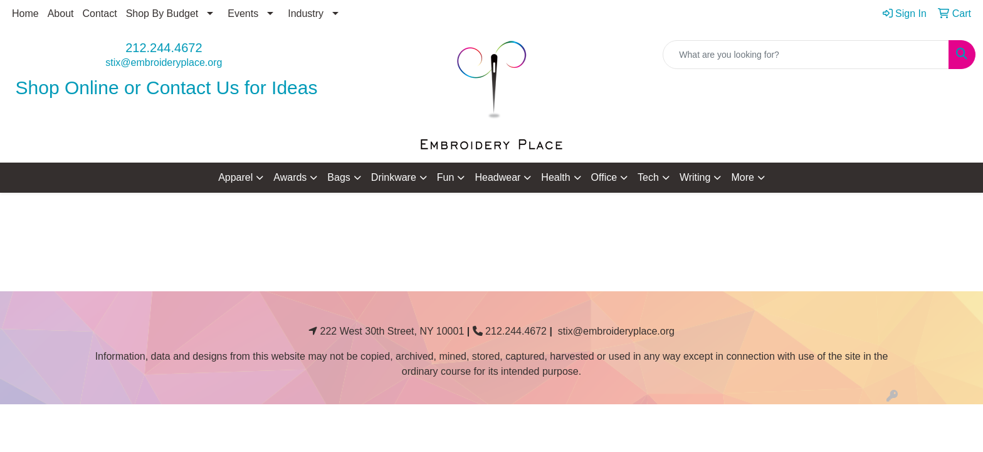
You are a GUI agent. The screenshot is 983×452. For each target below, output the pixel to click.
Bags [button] (338, 177)
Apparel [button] (235, 177)
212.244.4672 (163, 48)
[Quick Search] (806, 54)
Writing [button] (695, 177)
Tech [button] (648, 177)
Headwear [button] (497, 177)
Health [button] (555, 177)
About (61, 13)
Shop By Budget (162, 13)
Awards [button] (290, 177)
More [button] (742, 177)
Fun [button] (446, 177)
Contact (100, 13)
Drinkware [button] (393, 177)
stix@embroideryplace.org (163, 62)
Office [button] (604, 177)
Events (243, 13)
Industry (305, 13)
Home (25, 13)
